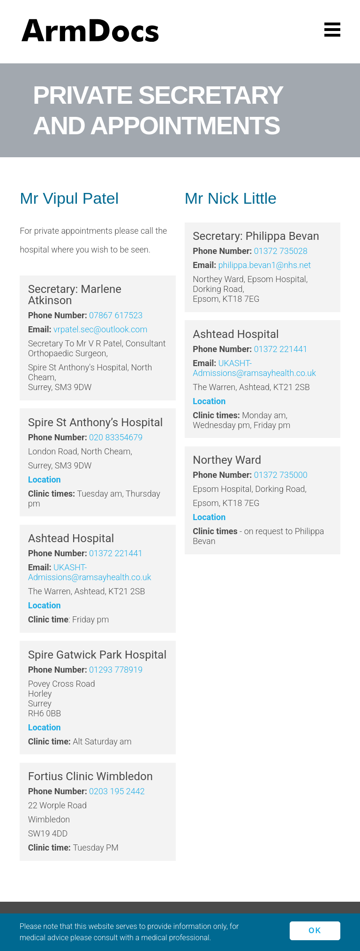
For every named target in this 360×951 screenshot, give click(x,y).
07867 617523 (115, 315)
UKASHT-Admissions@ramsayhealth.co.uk (89, 572)
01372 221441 (115, 553)
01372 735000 (281, 475)
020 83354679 (115, 437)
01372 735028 (281, 251)
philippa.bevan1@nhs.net (264, 265)
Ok (314, 930)
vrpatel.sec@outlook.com (100, 329)
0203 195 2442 (117, 791)
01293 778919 (115, 670)
